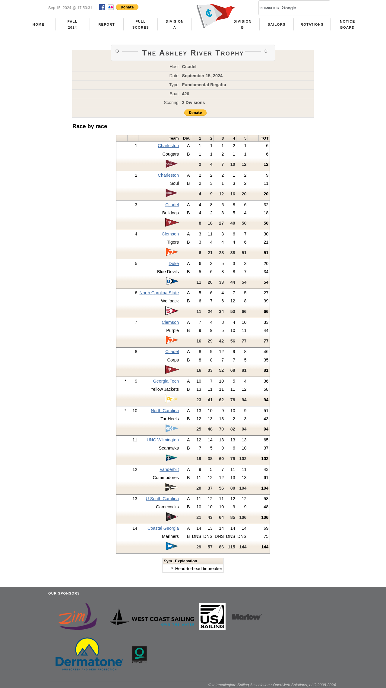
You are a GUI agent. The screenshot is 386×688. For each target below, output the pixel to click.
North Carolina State (159, 292)
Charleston (168, 145)
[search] (287, 7)
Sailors (277, 24)
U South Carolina (162, 498)
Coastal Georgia (163, 528)
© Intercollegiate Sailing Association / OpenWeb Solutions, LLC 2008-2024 (272, 685)
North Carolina (165, 410)
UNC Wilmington (163, 439)
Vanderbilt (169, 469)
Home (38, 24)
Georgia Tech (166, 381)
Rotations (312, 24)
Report (106, 24)
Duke (174, 263)
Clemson (170, 234)
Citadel (172, 204)
